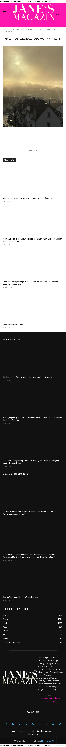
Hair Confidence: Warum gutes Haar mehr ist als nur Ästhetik (27, 198)
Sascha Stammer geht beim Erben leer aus (20, 597)
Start (4, 29)
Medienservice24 (47, 741)
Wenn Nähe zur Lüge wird (13, 325)
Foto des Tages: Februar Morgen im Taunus (24, 29)
